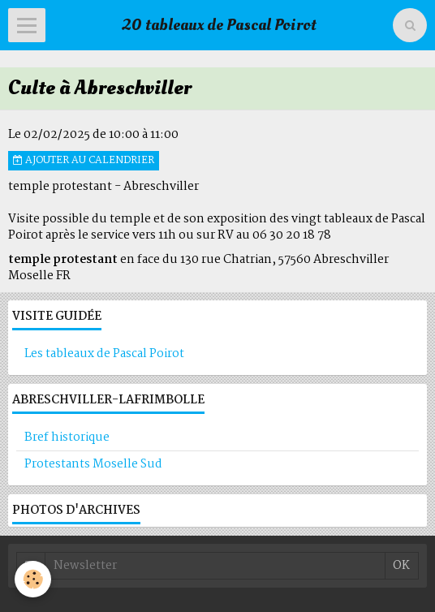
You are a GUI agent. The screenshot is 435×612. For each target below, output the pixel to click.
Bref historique (67, 437)
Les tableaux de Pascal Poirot (104, 354)
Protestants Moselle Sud (93, 464)
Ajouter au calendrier (83, 161)
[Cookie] (33, 579)
